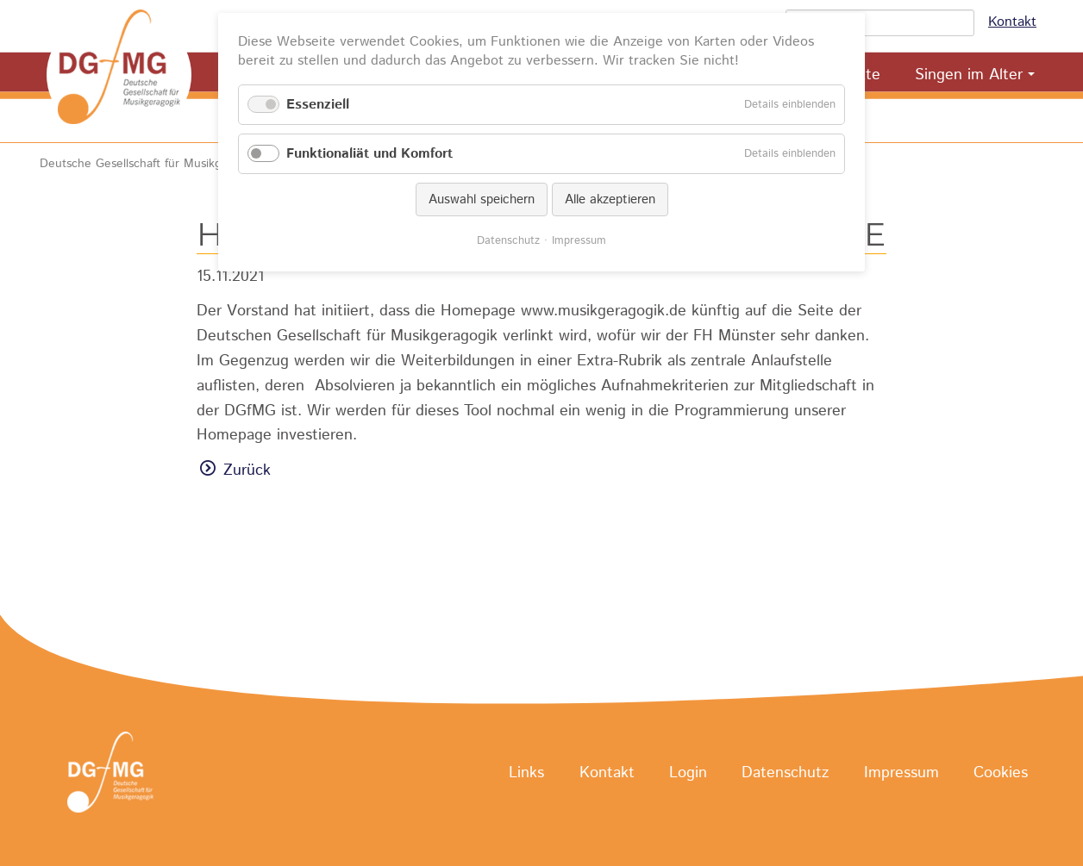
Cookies (1000, 773)
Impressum (901, 773)
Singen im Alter (969, 75)
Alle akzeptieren (610, 199)
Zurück (247, 470)
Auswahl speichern (482, 199)
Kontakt (1012, 22)
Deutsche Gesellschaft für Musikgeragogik (154, 163)
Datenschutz (785, 773)
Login (688, 773)
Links (526, 773)
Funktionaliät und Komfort (369, 154)
